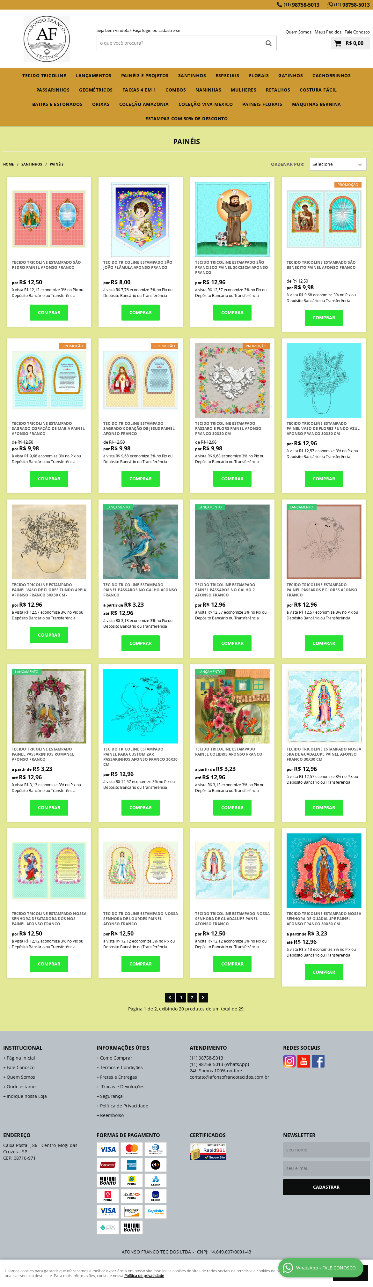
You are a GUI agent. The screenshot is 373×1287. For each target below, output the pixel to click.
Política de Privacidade (124, 1106)
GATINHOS (290, 75)
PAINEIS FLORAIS (262, 104)
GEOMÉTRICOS (96, 90)
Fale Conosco (357, 32)
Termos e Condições (121, 1067)
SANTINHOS (192, 75)
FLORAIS (259, 75)
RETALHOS (278, 90)
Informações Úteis (123, 1047)
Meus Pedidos (328, 32)
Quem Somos (298, 32)
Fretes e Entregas (118, 1077)
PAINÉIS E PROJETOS (145, 75)
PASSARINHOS (53, 90)
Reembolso (112, 1115)
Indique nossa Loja (27, 1096)
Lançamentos (94, 75)
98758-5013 (301, 4)
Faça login (142, 30)
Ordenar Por (287, 164)
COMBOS (175, 90)
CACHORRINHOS (331, 75)
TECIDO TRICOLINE (44, 75)
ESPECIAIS (227, 75)
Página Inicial (21, 1058)
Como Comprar (116, 1058)
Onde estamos (22, 1087)
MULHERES (243, 90)
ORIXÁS (101, 104)
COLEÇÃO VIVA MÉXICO (206, 104)
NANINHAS (208, 90)
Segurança (111, 1096)
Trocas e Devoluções (122, 1087)
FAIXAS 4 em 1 (139, 90)
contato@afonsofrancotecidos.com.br (229, 1077)
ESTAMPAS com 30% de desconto (186, 118)
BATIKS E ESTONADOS (57, 104)
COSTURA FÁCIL (318, 90)
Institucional (22, 1047)
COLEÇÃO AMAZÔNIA (144, 104)
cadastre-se (169, 30)
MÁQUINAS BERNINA (316, 104)
